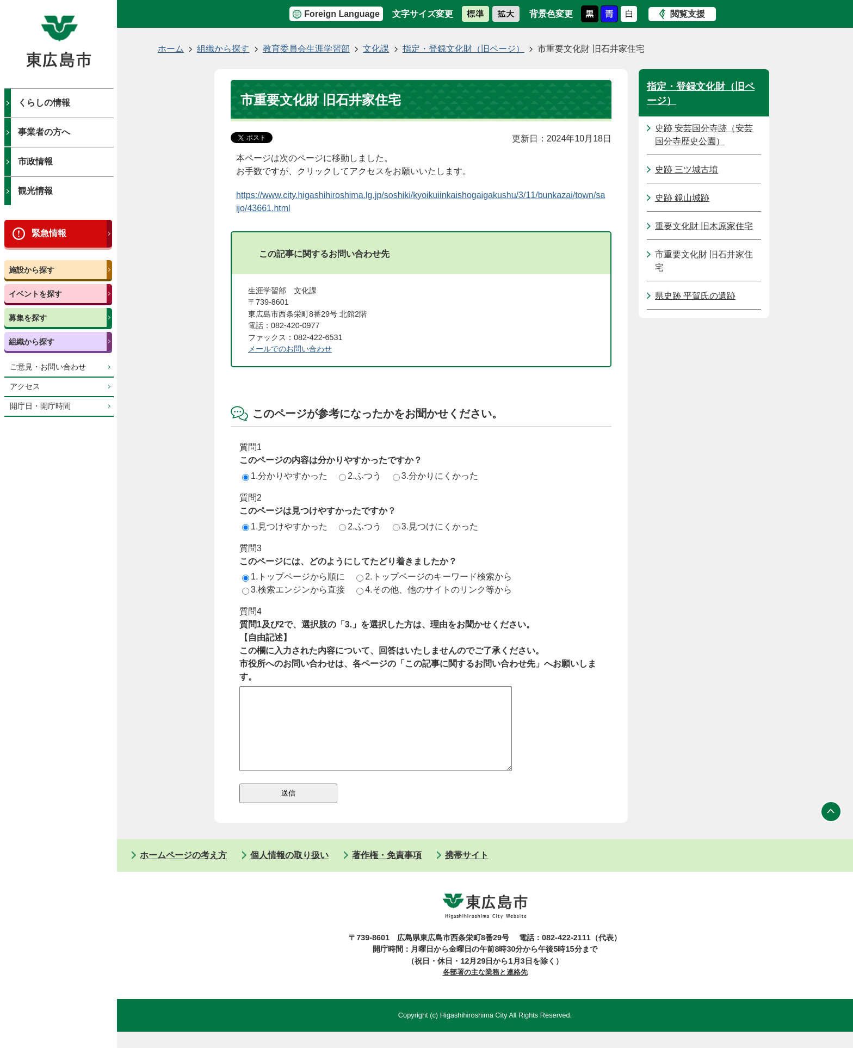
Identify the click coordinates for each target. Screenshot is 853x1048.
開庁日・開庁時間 (40, 406)
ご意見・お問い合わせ (48, 367)
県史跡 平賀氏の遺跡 (695, 295)
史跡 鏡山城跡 (682, 197)
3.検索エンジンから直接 (293, 589)
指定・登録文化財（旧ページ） (463, 48)
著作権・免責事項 (387, 871)
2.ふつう (360, 475)
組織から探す (31, 341)
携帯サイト (467, 871)
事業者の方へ (44, 132)
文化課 (376, 48)
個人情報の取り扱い (289, 871)
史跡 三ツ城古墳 (686, 169)
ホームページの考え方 (183, 871)
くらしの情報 (44, 102)
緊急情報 (49, 233)
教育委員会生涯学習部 (306, 48)
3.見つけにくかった (435, 526)
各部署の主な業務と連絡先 (485, 988)
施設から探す (31, 270)
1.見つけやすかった (284, 526)
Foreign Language (342, 14)
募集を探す (28, 317)
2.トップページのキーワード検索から (433, 576)
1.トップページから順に (293, 576)
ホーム (171, 48)
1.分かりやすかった (284, 475)
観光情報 (35, 190)
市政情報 (35, 161)
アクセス (25, 387)
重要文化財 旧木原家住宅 (704, 226)
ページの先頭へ (831, 828)
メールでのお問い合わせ (290, 348)
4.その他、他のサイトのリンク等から (433, 589)
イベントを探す (35, 293)
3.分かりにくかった (435, 475)
